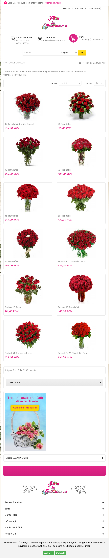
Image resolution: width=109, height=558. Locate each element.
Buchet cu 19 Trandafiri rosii (73, 353)
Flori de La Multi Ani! (95, 63)
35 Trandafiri (11, 215)
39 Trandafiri (64, 215)
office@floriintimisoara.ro (54, 40)
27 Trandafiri (11, 170)
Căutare (82, 53)
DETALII (60, 552)
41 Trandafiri (11, 261)
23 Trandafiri (64, 124)
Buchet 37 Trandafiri (68, 307)
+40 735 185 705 (23, 43)
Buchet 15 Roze (13, 307)
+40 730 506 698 (23, 40)
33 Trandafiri (64, 170)
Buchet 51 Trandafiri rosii (18, 353)
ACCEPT (48, 552)
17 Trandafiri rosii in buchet (19, 124)
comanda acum (53, 3)
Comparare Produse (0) (15, 75)
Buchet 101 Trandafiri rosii (72, 261)
